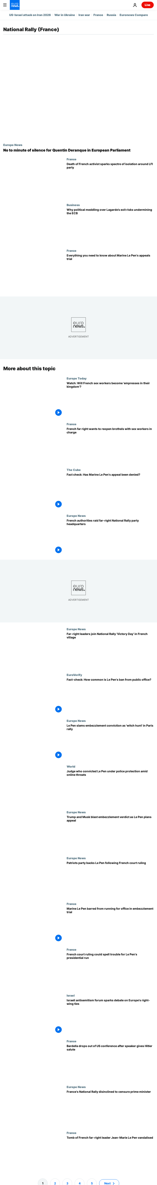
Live (147, 5)
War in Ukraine (64, 15)
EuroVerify (74, 674)
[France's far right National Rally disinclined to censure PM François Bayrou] (110, 1108)
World (71, 766)
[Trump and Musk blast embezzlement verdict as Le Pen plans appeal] (110, 833)
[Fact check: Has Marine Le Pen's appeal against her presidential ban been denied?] (110, 491)
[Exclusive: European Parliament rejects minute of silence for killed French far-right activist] (78, 150)
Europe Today (76, 378)
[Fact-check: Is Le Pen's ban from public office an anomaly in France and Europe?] (110, 696)
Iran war (84, 15)
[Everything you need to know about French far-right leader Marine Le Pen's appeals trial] (110, 272)
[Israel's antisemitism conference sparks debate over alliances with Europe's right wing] (110, 1016)
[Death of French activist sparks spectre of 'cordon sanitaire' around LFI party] (110, 180)
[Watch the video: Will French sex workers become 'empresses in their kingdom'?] (110, 399)
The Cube (74, 469)
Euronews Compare (134, 15)
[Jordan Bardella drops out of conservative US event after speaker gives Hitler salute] (110, 1062)
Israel (71, 995)
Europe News (12, 144)
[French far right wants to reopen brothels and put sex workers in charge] (110, 445)
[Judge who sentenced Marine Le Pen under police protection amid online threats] (110, 788)
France (98, 15)
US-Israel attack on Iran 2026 (30, 15)
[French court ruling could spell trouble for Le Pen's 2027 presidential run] (110, 971)
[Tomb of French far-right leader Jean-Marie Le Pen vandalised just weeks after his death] (110, 1154)
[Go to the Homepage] (15, 5)
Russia (111, 15)
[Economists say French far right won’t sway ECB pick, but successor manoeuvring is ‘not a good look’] (110, 226)
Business (73, 204)
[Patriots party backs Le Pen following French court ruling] (110, 879)
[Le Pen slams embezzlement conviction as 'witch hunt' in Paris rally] (110, 742)
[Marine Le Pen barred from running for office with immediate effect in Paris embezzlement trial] (110, 925)
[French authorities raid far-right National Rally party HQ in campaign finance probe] (110, 537)
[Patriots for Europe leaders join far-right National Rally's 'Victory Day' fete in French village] (110, 650)
